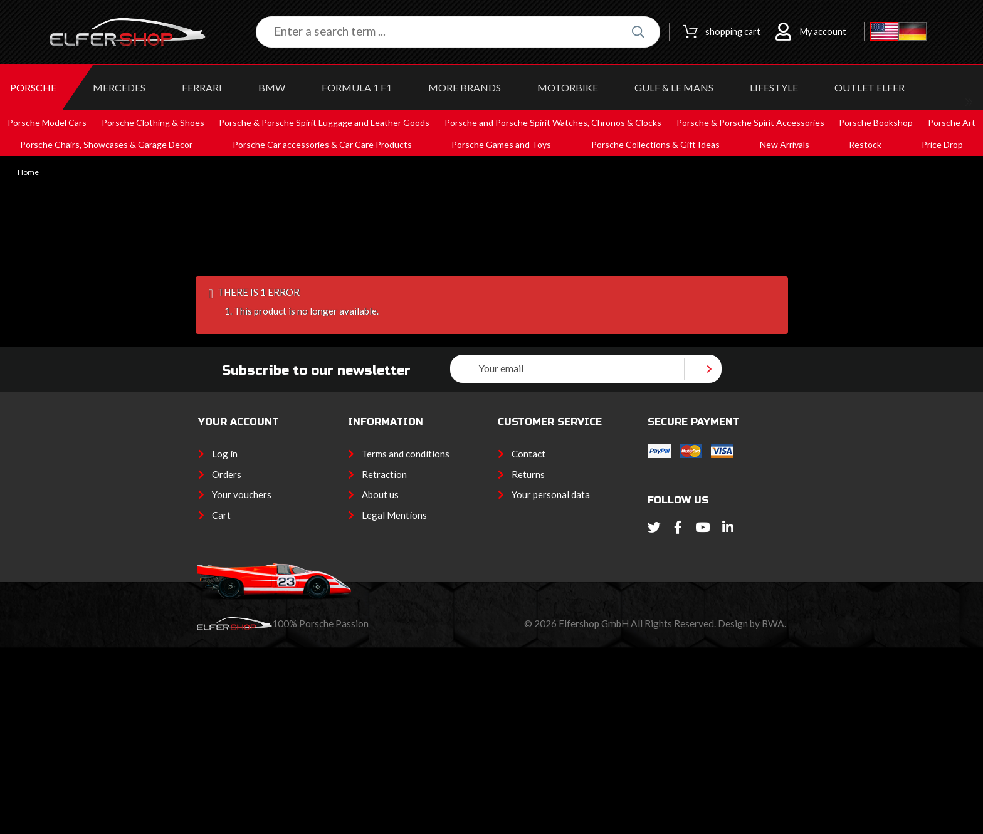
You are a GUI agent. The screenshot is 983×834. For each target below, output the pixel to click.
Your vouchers (241, 494)
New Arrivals (784, 144)
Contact (528, 453)
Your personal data (551, 494)
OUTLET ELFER (869, 87)
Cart (221, 515)
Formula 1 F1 (357, 87)
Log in (225, 453)
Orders (226, 474)
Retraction (384, 474)
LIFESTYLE (774, 87)
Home (28, 172)
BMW (271, 87)
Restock (865, 144)
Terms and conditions (405, 453)
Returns (528, 474)
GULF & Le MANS (673, 87)
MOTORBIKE (567, 87)
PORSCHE (33, 87)
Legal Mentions (394, 515)
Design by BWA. (752, 623)
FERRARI (202, 87)
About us (380, 494)
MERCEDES (119, 87)
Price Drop (942, 144)
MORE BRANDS (464, 87)
